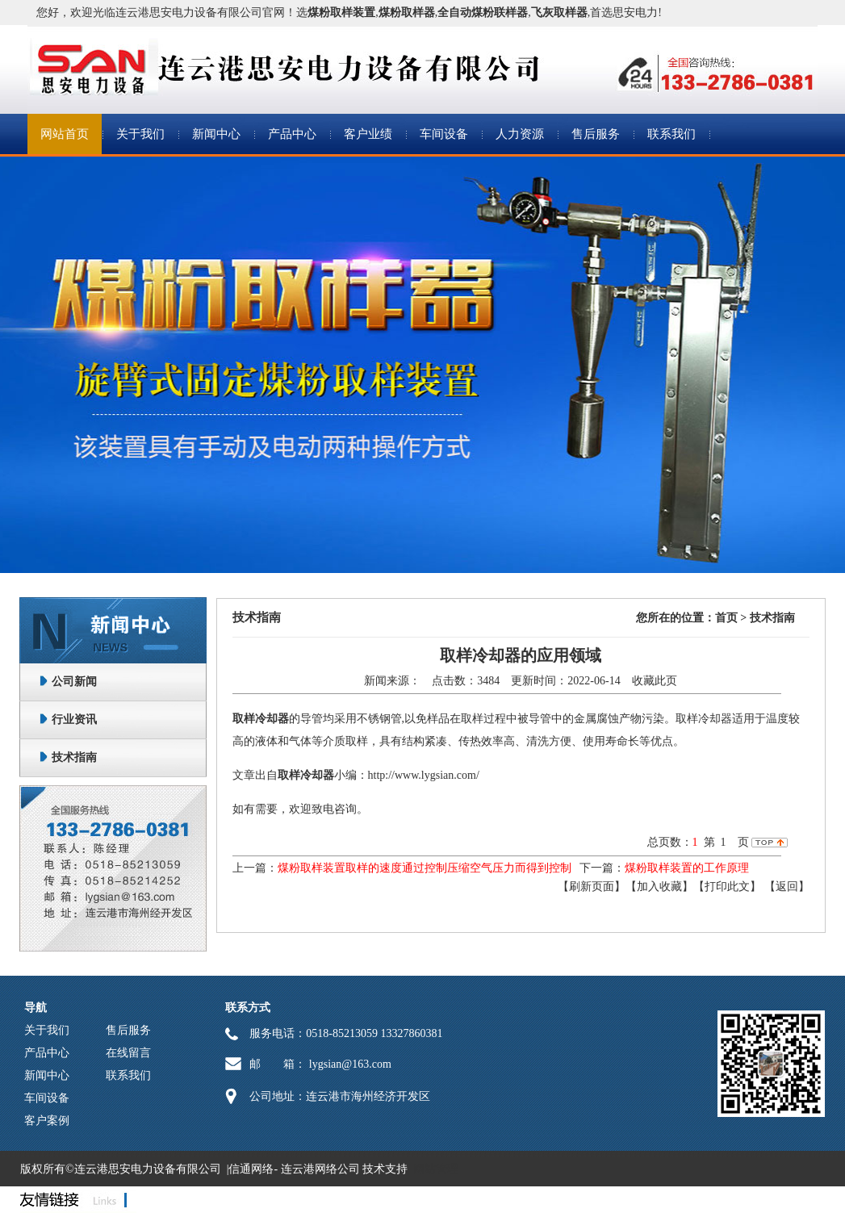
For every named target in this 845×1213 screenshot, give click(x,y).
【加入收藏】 (659, 886)
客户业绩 (368, 134)
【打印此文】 (727, 886)
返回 (787, 886)
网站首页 (64, 134)
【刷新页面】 (591, 886)
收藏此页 (654, 681)
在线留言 (128, 1053)
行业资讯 (74, 719)
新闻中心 (216, 134)
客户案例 (46, 1121)
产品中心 (292, 134)
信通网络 (251, 1169)
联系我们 (671, 134)
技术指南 (74, 757)
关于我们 (140, 134)
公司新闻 (74, 682)
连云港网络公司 (320, 1169)
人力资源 (520, 134)
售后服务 (595, 134)
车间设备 (444, 134)
